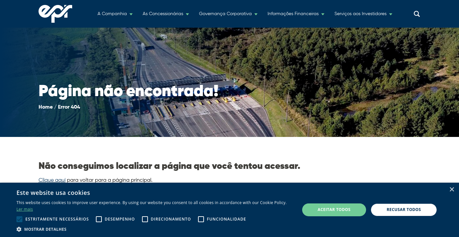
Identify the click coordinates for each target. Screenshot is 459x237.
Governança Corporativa (225, 14)
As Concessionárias (163, 14)
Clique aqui (52, 180)
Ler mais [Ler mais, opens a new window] (24, 209)
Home (46, 107)
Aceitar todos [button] (334, 209)
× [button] (451, 189)
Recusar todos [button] (404, 209)
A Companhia (112, 14)
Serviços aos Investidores (360, 14)
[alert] (229, 210)
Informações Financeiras (293, 14)
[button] (153, 229)
